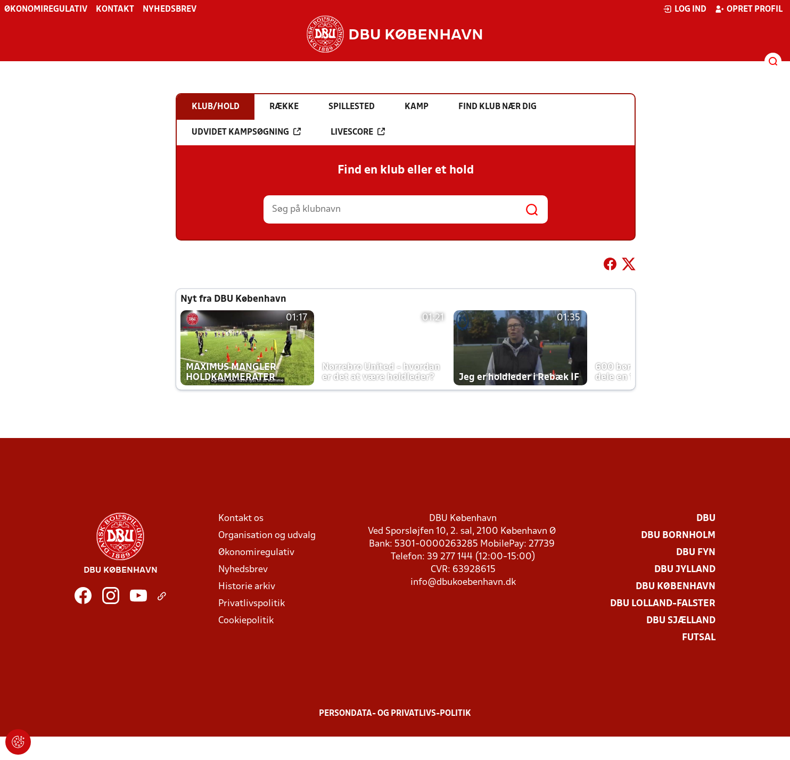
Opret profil (749, 9)
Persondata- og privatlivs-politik (395, 713)
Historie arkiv (246, 586)
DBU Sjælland (680, 620)
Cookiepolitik (246, 620)
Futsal (698, 637)
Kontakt (115, 9)
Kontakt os (241, 518)
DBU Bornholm (678, 535)
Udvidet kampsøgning (246, 132)
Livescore (358, 132)
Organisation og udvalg (267, 535)
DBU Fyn (695, 552)
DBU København (675, 586)
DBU (705, 518)
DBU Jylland (684, 569)
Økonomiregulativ (45, 9)
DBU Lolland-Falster (662, 603)
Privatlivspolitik (251, 603)
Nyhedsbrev (169, 9)
